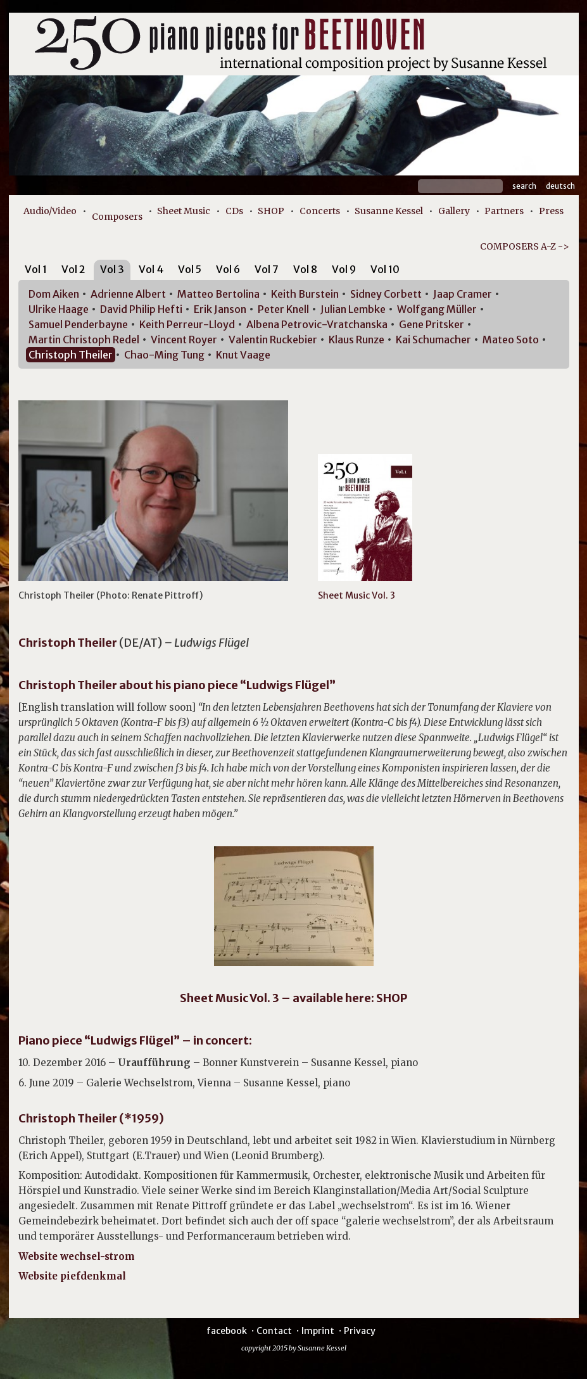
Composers (117, 216)
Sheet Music (183, 211)
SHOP (271, 211)
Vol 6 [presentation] (228, 269)
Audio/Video (50, 211)
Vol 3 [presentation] (112, 269)
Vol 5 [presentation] (189, 269)
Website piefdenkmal (72, 1276)
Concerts (320, 211)
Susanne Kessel (389, 211)
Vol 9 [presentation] (344, 269)
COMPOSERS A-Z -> (524, 246)
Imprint (317, 1331)
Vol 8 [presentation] (305, 269)
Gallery (454, 211)
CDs (234, 211)
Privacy (360, 1331)
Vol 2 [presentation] (73, 269)
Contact (274, 1331)
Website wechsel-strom (81, 1256)
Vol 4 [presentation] (151, 269)
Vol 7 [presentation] (267, 269)
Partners (504, 211)
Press (551, 211)
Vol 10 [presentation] (385, 269)
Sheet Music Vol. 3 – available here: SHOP (293, 998)
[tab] (35, 271)
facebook (226, 1331)
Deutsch (560, 186)
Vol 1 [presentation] (36, 269)
